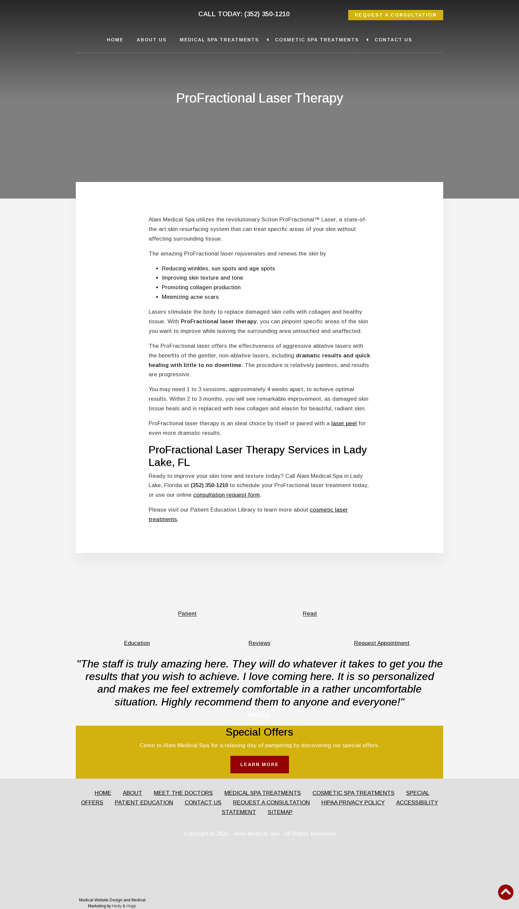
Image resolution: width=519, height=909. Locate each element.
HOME (103, 793)
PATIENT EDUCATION (144, 802)
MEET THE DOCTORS (183, 793)
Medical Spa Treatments (219, 39)
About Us (151, 39)
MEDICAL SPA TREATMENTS (262, 793)
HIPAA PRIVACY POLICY (353, 802)
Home (115, 39)
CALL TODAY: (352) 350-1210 (244, 14)
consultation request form (226, 495)
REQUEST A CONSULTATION (396, 15)
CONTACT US (203, 802)
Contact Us (393, 39)
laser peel (344, 423)
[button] (506, 892)
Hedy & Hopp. (124, 906)
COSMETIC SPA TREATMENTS (353, 793)
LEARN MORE (259, 764)
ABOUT (132, 793)
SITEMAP (280, 812)
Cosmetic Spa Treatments (317, 39)
